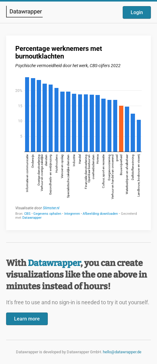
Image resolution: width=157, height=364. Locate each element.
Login (137, 12)
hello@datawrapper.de (122, 352)
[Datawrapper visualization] (78, 132)
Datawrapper (54, 263)
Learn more (27, 319)
